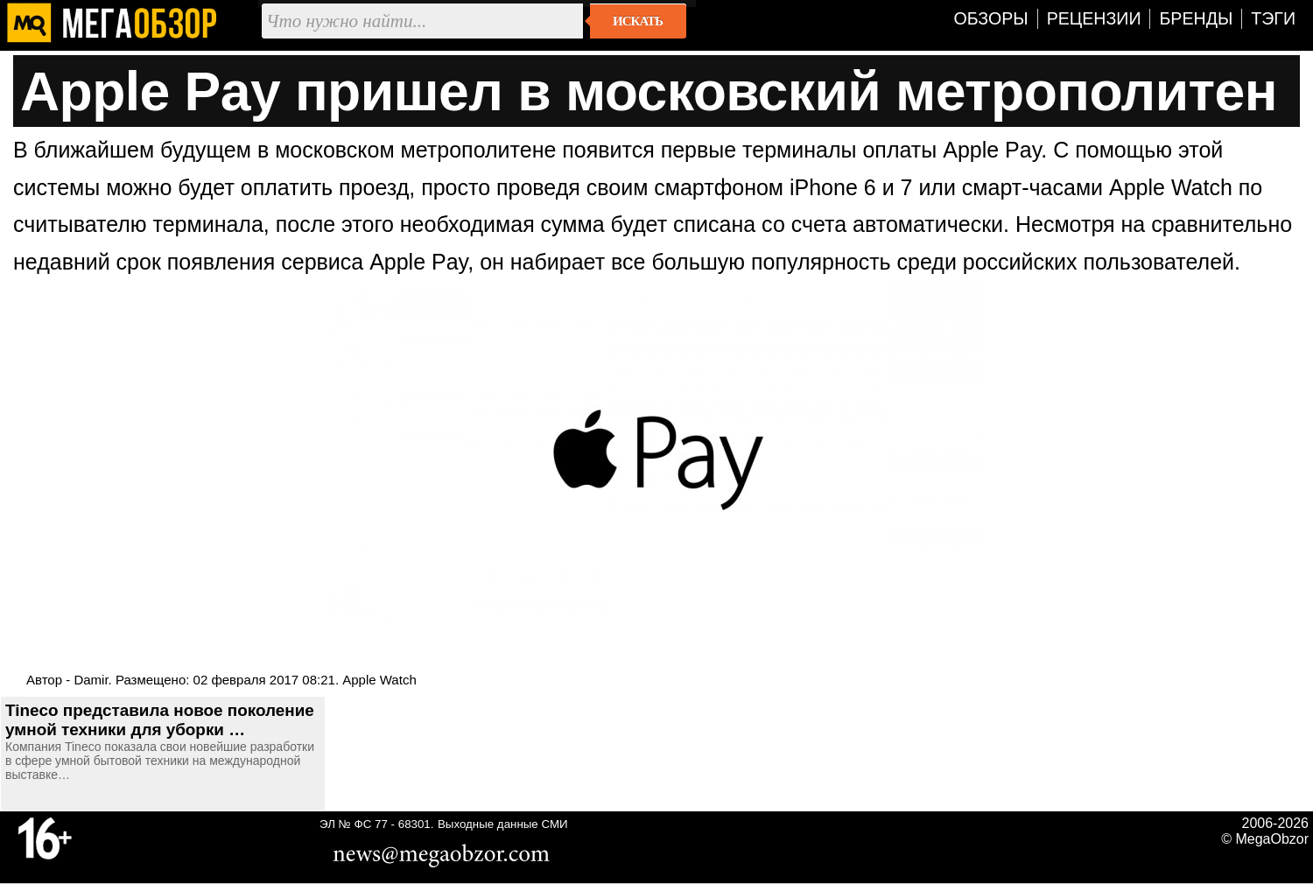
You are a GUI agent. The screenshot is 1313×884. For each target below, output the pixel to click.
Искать (638, 21)
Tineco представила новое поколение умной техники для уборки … (159, 720)
